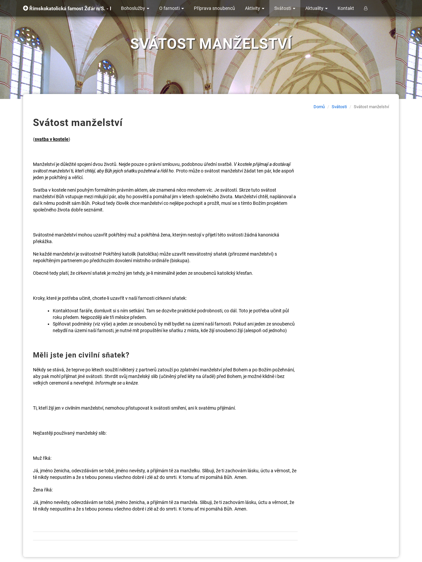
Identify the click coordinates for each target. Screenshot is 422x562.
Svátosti (284, 8)
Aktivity (254, 8)
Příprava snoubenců (214, 8)
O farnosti (171, 8)
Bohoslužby (135, 8)
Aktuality (316, 8)
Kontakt (346, 8)
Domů (319, 106)
